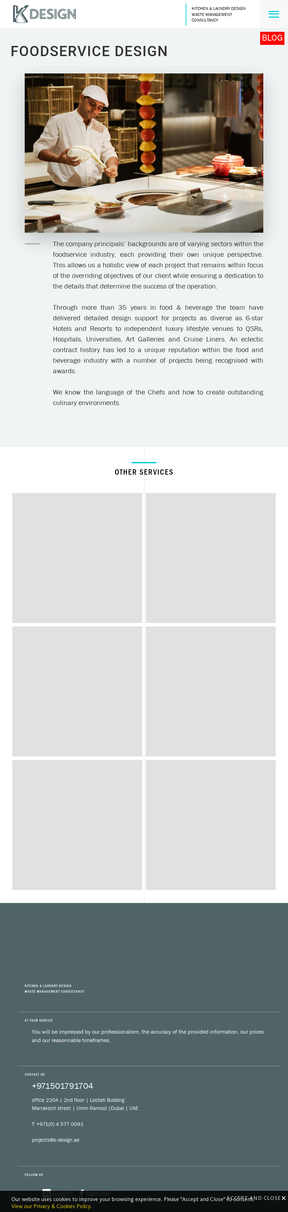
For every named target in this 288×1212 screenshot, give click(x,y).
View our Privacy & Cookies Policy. (51, 1206)
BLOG (272, 37)
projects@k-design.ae (55, 1139)
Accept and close (256, 1198)
